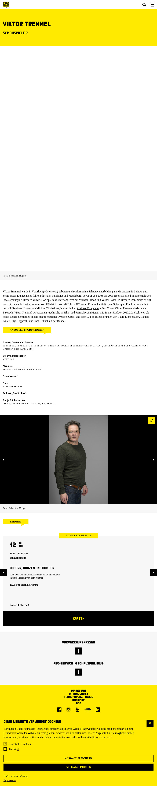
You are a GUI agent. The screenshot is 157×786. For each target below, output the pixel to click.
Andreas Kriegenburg (89, 308)
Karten (78, 618)
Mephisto (8, 366)
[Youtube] (77, 709)
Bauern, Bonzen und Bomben (18, 342)
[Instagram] (68, 709)
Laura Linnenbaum (128, 316)
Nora (5, 383)
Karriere (78, 700)
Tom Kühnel (41, 320)
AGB (78, 703)
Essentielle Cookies (20, 744)
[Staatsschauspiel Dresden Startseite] (6, 5)
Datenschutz (78, 694)
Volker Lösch (108, 299)
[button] (144, 4)
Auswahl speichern (78, 758)
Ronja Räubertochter (14, 400)
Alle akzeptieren (78, 767)
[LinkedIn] (98, 709)
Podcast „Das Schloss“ (14, 393)
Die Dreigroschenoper (14, 356)
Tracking (14, 749)
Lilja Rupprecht (19, 320)
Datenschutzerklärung (15, 776)
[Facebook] (59, 709)
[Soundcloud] (88, 709)
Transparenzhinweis (78, 697)
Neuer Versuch (10, 376)
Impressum (9, 780)
